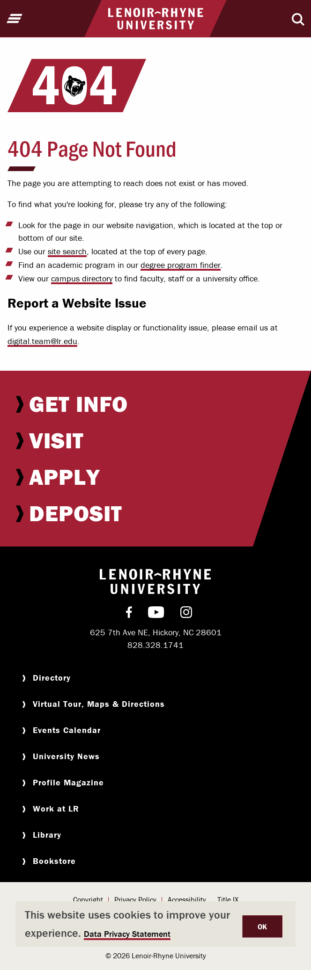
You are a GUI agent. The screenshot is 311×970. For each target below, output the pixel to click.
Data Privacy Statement (127, 933)
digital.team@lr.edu (42, 341)
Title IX (227, 899)
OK (262, 926)
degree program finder (181, 264)
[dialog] (155, 924)
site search (67, 251)
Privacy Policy (135, 899)
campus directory (81, 278)
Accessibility (187, 899)
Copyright (88, 899)
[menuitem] (155, 403)
